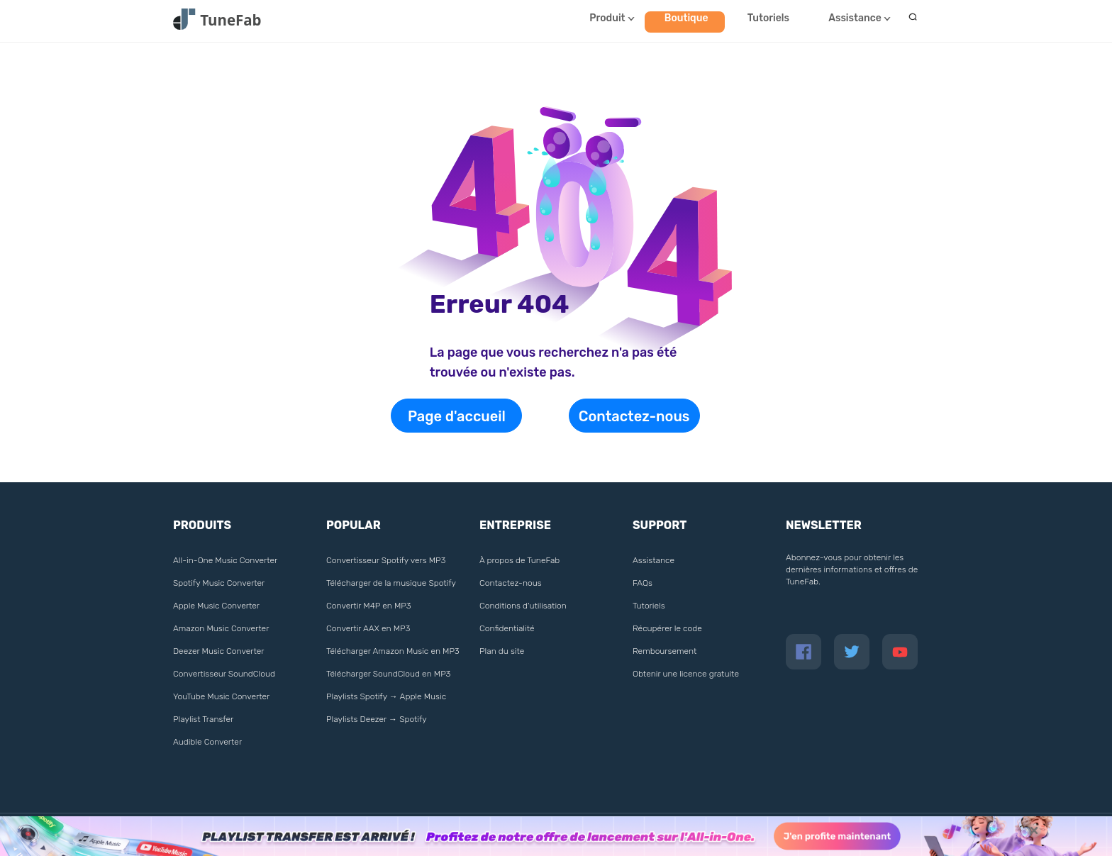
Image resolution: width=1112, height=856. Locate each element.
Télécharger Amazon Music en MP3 (393, 651)
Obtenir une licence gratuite (686, 674)
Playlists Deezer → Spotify (376, 719)
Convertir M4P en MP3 (368, 606)
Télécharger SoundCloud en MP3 (388, 674)
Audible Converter (207, 742)
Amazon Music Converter (221, 628)
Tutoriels (768, 18)
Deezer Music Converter (218, 651)
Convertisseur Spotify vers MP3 (385, 560)
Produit (607, 18)
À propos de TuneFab (519, 560)
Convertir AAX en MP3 (368, 628)
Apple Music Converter (216, 606)
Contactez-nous (634, 416)
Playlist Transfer (203, 719)
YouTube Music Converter (221, 696)
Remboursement (664, 651)
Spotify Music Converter (219, 583)
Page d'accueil (457, 416)
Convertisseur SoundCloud (224, 674)
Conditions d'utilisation (523, 606)
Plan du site (501, 651)
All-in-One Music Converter (225, 560)
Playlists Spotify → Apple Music (386, 696)
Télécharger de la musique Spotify (391, 583)
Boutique (686, 18)
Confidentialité (507, 628)
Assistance (855, 18)
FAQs (642, 583)
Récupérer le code (667, 628)
